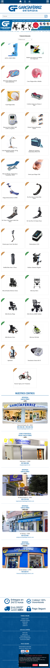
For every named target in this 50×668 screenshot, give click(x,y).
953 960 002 (25, 456)
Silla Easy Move (34, 290)
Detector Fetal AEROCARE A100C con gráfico (10, 128)
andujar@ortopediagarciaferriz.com (25, 529)
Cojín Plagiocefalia (10, 104)
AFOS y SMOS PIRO (10, 58)
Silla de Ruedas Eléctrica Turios (10, 290)
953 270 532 (25, 492)
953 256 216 (23, 420)
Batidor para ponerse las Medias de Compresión (34, 58)
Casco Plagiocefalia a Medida (34, 81)
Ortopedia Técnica (25, 620)
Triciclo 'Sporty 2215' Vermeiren (22, 383)
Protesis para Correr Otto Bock (10, 244)
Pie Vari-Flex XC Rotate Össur (34, 221)
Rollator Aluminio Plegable (34, 267)
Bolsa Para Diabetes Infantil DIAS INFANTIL (10, 81)
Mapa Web (24, 632)
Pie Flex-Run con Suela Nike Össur (34, 197)
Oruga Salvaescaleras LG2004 (10, 197)
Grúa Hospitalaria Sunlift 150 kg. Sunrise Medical (10, 151)
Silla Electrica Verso (10, 337)
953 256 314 (27, 420)
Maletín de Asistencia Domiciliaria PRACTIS (34, 151)
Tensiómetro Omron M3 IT (34, 360)
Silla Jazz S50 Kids (34, 337)
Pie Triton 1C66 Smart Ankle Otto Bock (10, 221)
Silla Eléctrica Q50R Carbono (34, 314)
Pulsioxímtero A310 (34, 244)
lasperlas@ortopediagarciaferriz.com (25, 493)
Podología (25, 622)
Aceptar (35, 665)
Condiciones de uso (25, 636)
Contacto (25, 625)
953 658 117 (25, 564)
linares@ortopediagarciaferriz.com (25, 565)
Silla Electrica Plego (10, 314)
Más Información (22, 662)
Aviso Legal (25, 634)
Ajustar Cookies (43, 665)
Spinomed (10, 360)
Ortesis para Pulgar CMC (34, 174)
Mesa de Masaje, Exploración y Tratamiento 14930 (10, 174)
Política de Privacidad (25, 638)
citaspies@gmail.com (25, 457)
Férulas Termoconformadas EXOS (34, 128)
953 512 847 (25, 528)
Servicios (25, 624)
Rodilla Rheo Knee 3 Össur (10, 267)
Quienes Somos (25, 618)
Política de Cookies (25, 639)
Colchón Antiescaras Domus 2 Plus (34, 104)
